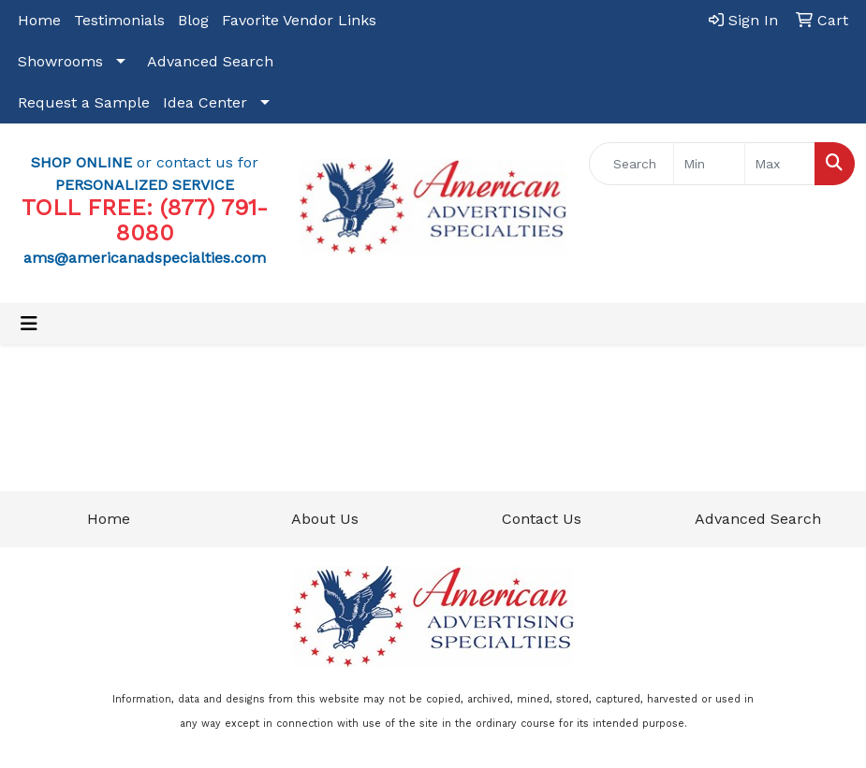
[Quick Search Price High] (779, 163)
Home (39, 20)
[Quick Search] (631, 163)
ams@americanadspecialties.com (144, 258)
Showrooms (60, 61)
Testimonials (119, 20)
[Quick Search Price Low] (708, 163)
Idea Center (205, 102)
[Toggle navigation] (29, 324)
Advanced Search (210, 61)
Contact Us (541, 519)
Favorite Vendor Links (299, 20)
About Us (325, 519)
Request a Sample (84, 102)
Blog (193, 20)
